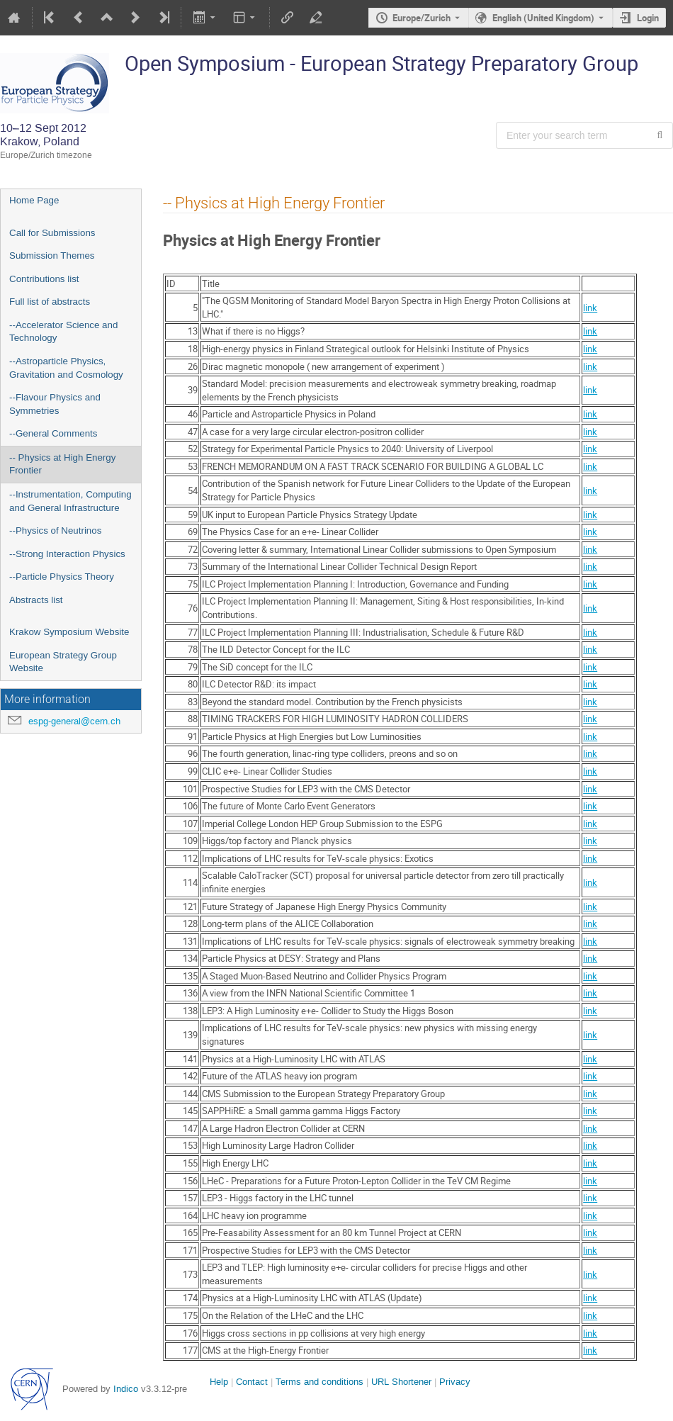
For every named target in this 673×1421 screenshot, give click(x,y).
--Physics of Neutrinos (55, 530)
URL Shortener (401, 1382)
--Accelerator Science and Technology (63, 332)
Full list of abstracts (49, 301)
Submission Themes (52, 255)
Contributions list (44, 279)
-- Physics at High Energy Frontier (62, 464)
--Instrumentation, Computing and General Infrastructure (70, 501)
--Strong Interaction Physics (67, 554)
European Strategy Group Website (63, 662)
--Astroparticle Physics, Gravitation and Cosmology (66, 368)
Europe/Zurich (421, 17)
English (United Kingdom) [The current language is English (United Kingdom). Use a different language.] (543, 17)
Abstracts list (36, 600)
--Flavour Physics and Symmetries (55, 404)
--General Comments (53, 433)
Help (219, 1382)
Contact (252, 1382)
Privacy (454, 1382)
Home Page (34, 200)
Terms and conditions (319, 1382)
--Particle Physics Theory (61, 576)
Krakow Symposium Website (69, 632)
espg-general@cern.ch (74, 721)
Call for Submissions (52, 233)
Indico (125, 1389)
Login (648, 17)
